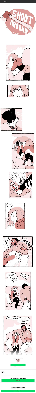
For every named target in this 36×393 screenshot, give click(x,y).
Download (18, 380)
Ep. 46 (5, 1)
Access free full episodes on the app (18, 364)
